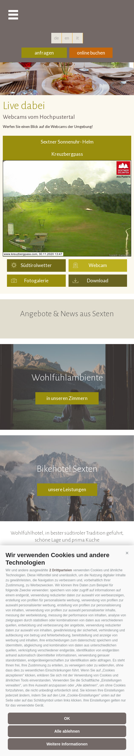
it (77, 37)
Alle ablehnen (67, 731)
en (67, 37)
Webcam (98, 265)
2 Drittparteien (60, 570)
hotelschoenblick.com (67, 15)
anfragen (44, 53)
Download (97, 280)
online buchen (91, 53)
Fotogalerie (36, 280)
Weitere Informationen (67, 744)
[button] (127, 553)
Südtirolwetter (36, 265)
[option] (67, 78)
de (56, 37)
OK (67, 718)
